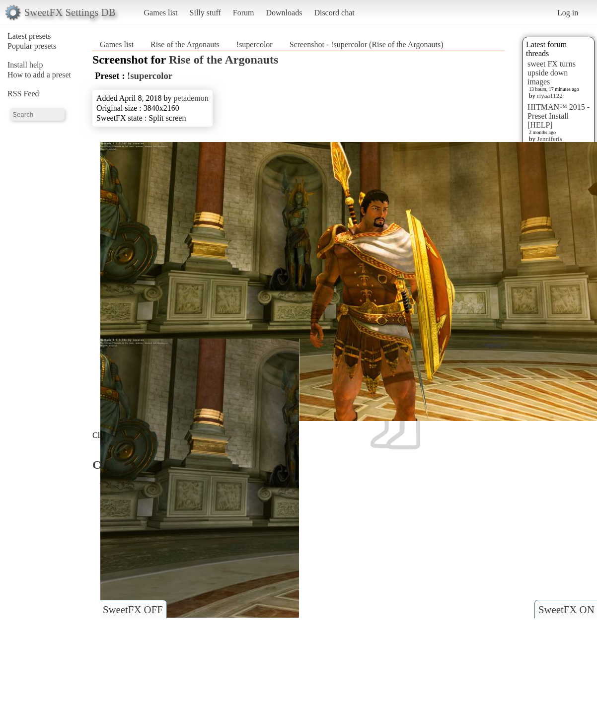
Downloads (284, 12)
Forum (243, 12)
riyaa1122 (550, 95)
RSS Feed (23, 93)
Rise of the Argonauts (185, 44)
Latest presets (29, 36)
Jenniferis (549, 139)
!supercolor (254, 44)
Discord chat (334, 12)
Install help (25, 65)
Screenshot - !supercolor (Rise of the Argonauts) (367, 44)
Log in (567, 12)
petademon (191, 98)
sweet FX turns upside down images (551, 73)
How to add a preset (39, 75)
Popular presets (31, 46)
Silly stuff (205, 12)
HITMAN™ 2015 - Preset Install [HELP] (558, 116)
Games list (161, 12)
